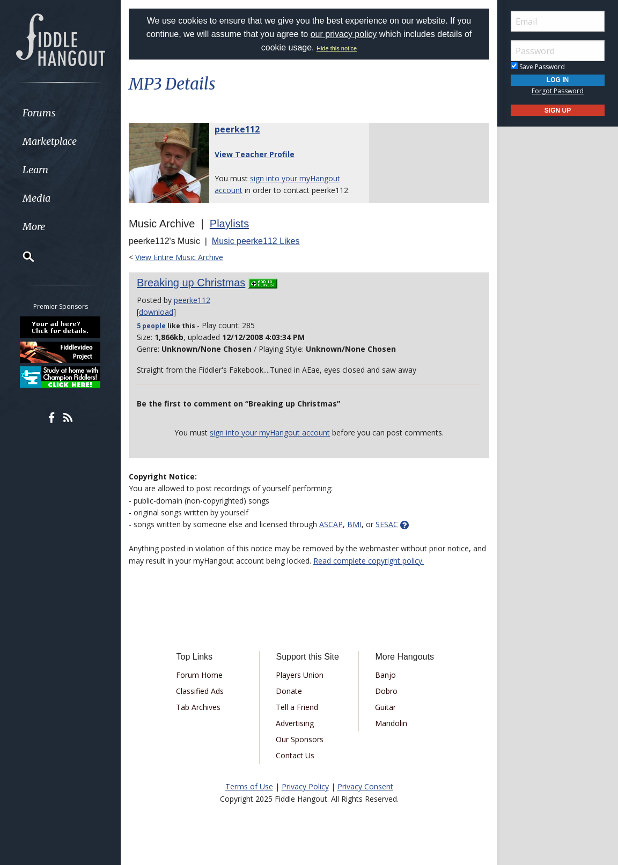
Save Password (538, 66)
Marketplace (50, 141)
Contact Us (295, 755)
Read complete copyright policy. (368, 561)
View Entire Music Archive (179, 257)
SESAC (387, 524)
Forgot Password (558, 90)
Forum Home (199, 675)
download (156, 312)
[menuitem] (60, 113)
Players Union (299, 675)
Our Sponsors (299, 739)
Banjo (385, 675)
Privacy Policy (305, 786)
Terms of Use (249, 786)
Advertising (295, 723)
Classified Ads (200, 691)
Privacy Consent (365, 786)
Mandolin (391, 723)
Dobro (386, 691)
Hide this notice (337, 48)
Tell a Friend (297, 707)
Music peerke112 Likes (256, 241)
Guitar (385, 707)
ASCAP (331, 524)
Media (36, 198)
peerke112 (237, 129)
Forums (39, 113)
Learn (35, 170)
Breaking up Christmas (191, 283)
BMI (354, 524)
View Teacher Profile (255, 154)
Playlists (229, 224)
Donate (289, 691)
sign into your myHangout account (270, 432)
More (34, 226)
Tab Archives (198, 707)
